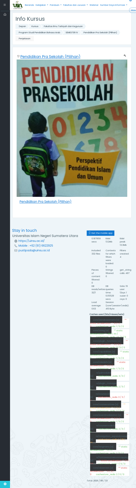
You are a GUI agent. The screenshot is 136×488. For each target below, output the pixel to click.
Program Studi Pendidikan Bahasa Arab (39, 32)
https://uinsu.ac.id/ (31, 241)
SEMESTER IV (72, 32)
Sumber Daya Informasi (113, 4)
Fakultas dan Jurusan (74, 4)
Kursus (35, 26)
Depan (22, 26)
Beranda (29, 4)
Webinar (94, 4)
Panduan (55, 4)
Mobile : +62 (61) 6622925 (35, 246)
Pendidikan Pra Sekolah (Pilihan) (100, 32)
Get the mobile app (100, 233)
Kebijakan (41, 4)
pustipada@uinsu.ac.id (34, 250)
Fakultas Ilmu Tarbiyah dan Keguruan (63, 26)
